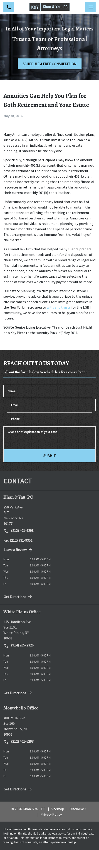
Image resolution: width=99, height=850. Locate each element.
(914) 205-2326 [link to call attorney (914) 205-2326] (19, 645)
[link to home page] (49, 7)
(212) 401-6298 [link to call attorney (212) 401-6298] (19, 531)
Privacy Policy (51, 814)
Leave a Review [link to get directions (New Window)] (18, 549)
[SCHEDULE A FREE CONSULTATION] (50, 63)
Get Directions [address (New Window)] (18, 596)
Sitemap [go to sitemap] (57, 809)
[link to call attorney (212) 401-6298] (8, 7)
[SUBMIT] (49, 455)
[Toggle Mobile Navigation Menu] (90, 7)
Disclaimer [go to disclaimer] (77, 809)
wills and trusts (59, 307)
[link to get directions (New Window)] (49, 515)
